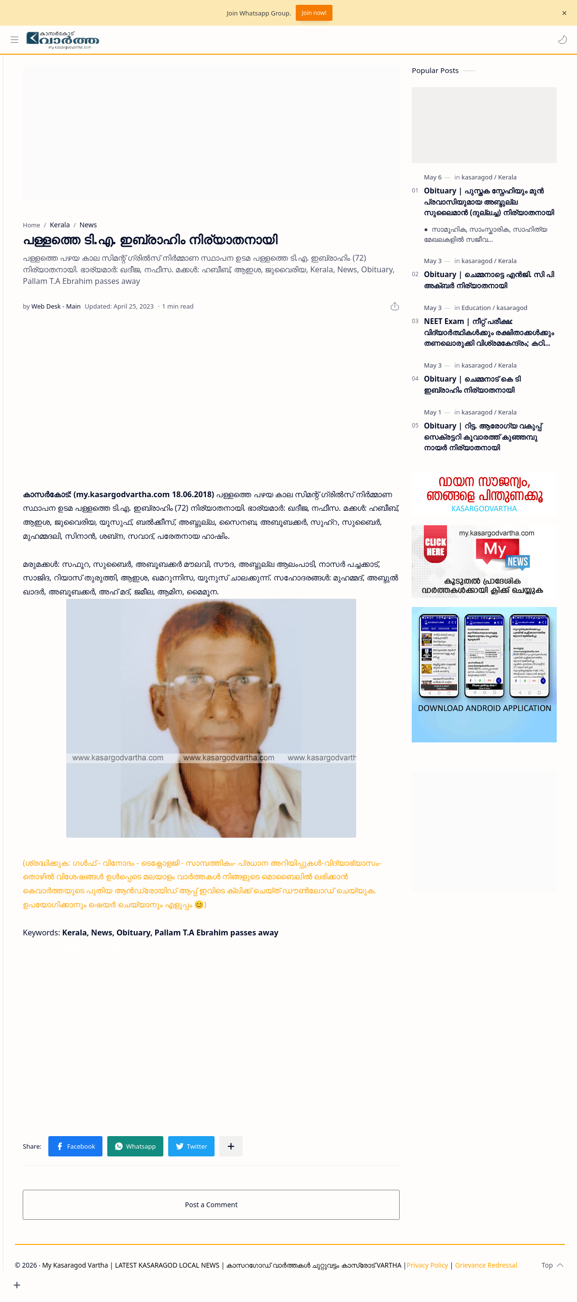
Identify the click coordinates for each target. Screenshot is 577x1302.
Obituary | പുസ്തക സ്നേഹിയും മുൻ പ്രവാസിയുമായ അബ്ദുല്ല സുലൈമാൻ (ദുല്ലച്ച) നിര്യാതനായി (497, 206)
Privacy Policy (69, 1281)
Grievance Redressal (128, 1281)
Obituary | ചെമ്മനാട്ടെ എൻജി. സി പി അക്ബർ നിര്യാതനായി (497, 284)
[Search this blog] (200, 40)
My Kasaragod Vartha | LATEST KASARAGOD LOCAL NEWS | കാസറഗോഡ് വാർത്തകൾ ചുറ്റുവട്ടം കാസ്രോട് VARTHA (255, 1269)
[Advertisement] (228, 137)
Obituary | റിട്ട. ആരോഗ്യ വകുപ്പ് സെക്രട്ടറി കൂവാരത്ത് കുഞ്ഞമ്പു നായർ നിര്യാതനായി (490, 441)
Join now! (314, 13)
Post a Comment (228, 1208)
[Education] (486, 312)
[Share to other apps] (256, 1150)
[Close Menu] (562, 13)
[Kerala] (515, 181)
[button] (560, 39)
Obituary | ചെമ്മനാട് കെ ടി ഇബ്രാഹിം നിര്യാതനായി (480, 388)
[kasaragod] (487, 181)
